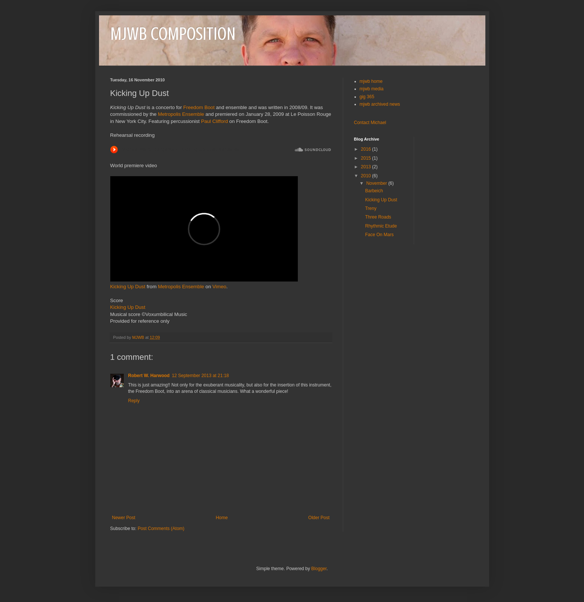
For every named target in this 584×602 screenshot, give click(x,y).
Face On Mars (379, 234)
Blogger (319, 568)
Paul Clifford (214, 121)
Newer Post (123, 517)
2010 (366, 175)
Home (222, 517)
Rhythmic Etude (381, 226)
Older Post (319, 517)
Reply (134, 400)
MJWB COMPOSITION (173, 33)
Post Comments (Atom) (161, 528)
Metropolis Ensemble (181, 114)
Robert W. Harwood (149, 375)
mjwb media (372, 88)
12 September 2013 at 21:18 (200, 375)
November (377, 183)
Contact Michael (370, 122)
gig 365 (367, 96)
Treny (370, 208)
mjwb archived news (380, 104)
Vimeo (219, 286)
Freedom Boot (199, 107)
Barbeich (374, 190)
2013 (366, 166)
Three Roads (378, 217)
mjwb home (371, 81)
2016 (366, 149)
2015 (366, 158)
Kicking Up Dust (128, 286)
